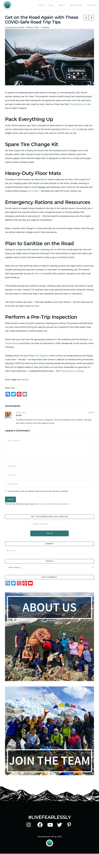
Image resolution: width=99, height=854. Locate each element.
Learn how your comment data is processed (52, 504)
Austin (19, 415)
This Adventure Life (78, 104)
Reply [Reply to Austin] (91, 412)
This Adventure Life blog (71, 371)
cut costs (72, 129)
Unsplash (24, 379)
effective (37, 273)
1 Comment (45, 27)
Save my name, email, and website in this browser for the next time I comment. (38, 491)
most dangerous (41, 355)
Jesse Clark (20, 27)
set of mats (32, 190)
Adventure (10, 27)
